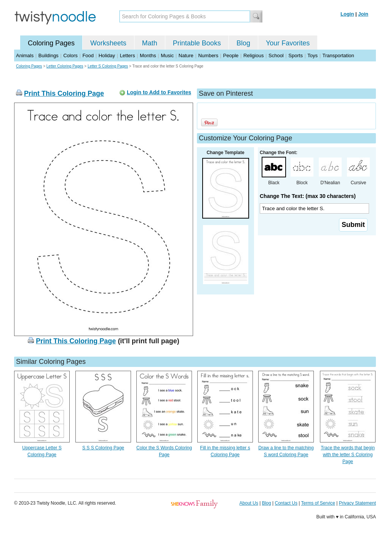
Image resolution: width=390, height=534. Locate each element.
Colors (70, 55)
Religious (253, 55)
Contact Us (286, 503)
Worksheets (108, 43)
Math (149, 43)
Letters (127, 55)
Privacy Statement (357, 503)
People (230, 55)
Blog (243, 43)
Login (347, 14)
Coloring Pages (51, 43)
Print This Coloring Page (64, 93)
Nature (186, 55)
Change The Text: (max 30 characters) (308, 196)
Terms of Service (318, 503)
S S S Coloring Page (103, 447)
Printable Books (197, 43)
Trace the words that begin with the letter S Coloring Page (348, 454)
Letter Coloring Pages (64, 66)
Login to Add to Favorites (159, 92)
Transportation (338, 55)
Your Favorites (288, 43)
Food (88, 55)
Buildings (48, 55)
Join (363, 14)
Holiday (107, 55)
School (276, 55)
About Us (249, 503)
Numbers (208, 55)
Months (148, 55)
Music (167, 55)
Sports (295, 55)
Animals (25, 55)
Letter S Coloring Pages (108, 66)
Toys (312, 55)
